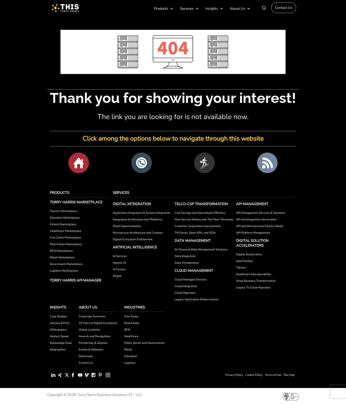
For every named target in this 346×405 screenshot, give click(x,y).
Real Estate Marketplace (66, 244)
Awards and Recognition (94, 336)
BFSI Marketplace (61, 251)
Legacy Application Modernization (196, 299)
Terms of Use (273, 375)
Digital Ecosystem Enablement (132, 239)
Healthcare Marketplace (65, 231)
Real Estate (131, 323)
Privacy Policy (234, 375)
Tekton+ (241, 268)
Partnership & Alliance (93, 343)
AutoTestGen (244, 261)
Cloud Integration (186, 286)
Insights (214, 8)
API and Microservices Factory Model (259, 226)
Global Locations (89, 330)
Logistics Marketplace (64, 271)
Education (130, 356)
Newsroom (86, 356)
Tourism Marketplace (63, 211)
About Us (240, 8)
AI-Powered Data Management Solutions (201, 250)
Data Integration (185, 256)
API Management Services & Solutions (260, 213)
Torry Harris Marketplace (76, 202)
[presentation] (338, 391)
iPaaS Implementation (127, 226)
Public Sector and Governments (144, 343)
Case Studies (58, 316)
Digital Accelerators (249, 254)
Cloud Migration (185, 293)
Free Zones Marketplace (65, 238)
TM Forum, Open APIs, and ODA (195, 233)
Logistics (129, 363)
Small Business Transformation (256, 281)
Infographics (58, 350)
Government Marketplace (66, 264)
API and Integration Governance (256, 219)
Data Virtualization (187, 263)
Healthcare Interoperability (253, 274)
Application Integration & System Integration (141, 213)
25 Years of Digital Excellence (98, 323)
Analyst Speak (59, 336)
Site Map (289, 375)
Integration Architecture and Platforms (137, 219)
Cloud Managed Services (191, 280)
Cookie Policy (254, 375)
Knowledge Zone (61, 343)
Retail (128, 350)
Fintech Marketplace (63, 224)
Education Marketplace (65, 218)
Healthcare (131, 336)
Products (163, 8)
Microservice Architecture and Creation (138, 233)
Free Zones (131, 316)
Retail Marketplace (62, 257)
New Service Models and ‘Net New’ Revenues (204, 219)
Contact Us (283, 7)
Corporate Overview (92, 316)
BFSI (127, 330)
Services (189, 8)
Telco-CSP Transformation (201, 204)
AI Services (120, 256)
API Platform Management (253, 233)
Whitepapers (58, 330)
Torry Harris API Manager (75, 280)
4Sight (117, 276)
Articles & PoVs (60, 323)
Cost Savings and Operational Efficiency (200, 213)
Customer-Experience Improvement (198, 226)
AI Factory (119, 269)
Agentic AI (119, 263)
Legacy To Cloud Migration (253, 288)
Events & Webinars (91, 350)
